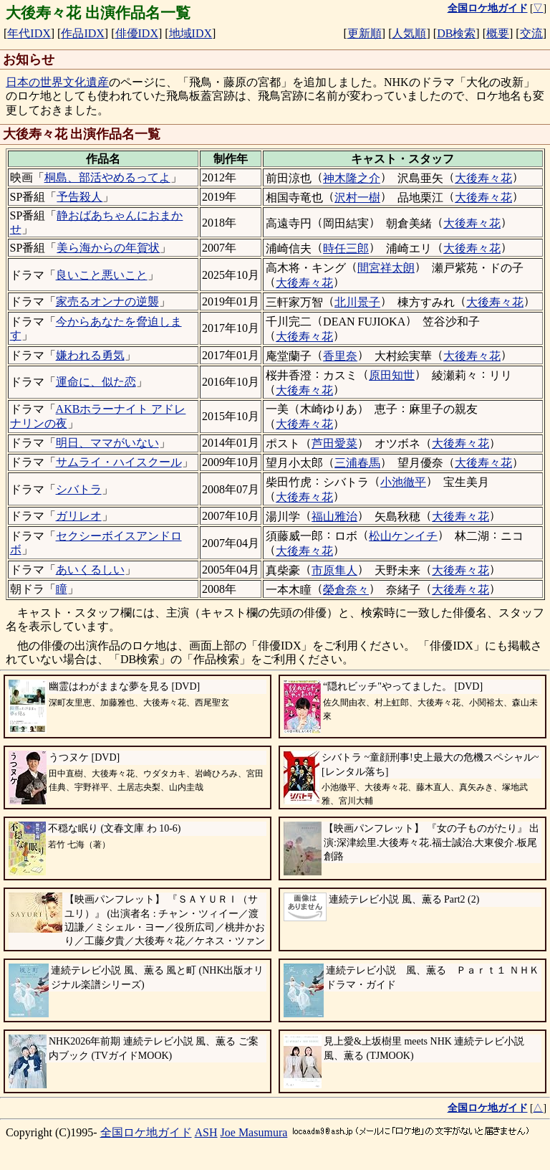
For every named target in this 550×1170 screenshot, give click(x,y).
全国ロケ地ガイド (146, 1132)
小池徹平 (403, 482)
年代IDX (28, 33)
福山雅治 (334, 516)
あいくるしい (90, 569)
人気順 (409, 33)
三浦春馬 (357, 463)
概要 (497, 33)
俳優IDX (136, 33)
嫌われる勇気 (90, 355)
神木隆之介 (351, 178)
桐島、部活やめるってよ (107, 177)
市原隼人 (334, 570)
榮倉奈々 (346, 590)
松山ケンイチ (403, 536)
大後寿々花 (483, 178)
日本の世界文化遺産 (57, 82)
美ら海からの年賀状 (108, 248)
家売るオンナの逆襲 (107, 301)
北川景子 (357, 302)
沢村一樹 (357, 197)
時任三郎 (346, 248)
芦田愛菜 (334, 443)
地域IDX (190, 33)
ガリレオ (79, 516)
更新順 (364, 33)
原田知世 (392, 375)
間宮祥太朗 (386, 268)
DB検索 (456, 33)
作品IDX (82, 33)
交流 (531, 33)
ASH (206, 1132)
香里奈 (340, 356)
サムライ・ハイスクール (119, 462)
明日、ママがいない (107, 443)
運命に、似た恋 (96, 382)
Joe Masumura (254, 1132)
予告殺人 (79, 197)
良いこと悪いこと (102, 275)
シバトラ (79, 489)
